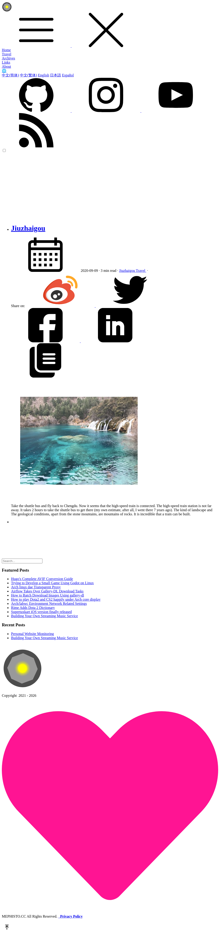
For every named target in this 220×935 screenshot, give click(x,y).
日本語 (55, 75)
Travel (6, 54)
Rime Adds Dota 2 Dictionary (33, 608)
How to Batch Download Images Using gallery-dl (47, 595)
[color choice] (4, 150)
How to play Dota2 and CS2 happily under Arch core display (55, 599)
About (6, 66)
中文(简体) (10, 75)
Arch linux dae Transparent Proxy (36, 587)
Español (68, 75)
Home (6, 50)
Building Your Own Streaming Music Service (44, 616)
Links (6, 62)
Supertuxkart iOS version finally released (41, 612)
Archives (8, 58)
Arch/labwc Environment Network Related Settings (49, 603)
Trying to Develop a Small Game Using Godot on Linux (52, 583)
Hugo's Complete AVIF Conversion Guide (42, 579)
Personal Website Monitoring (32, 634)
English (43, 75)
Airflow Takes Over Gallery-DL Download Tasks (47, 591)
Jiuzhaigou (28, 228)
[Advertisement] (110, 187)
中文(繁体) (28, 75)
